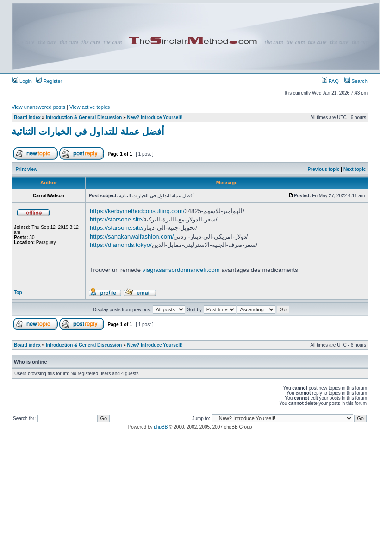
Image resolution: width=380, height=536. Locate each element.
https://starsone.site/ (116, 219)
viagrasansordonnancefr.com (181, 269)
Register (49, 81)
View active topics (89, 107)
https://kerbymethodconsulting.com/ (137, 211)
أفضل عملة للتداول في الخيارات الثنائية (88, 131)
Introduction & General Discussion (84, 117)
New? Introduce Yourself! (155, 117)
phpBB (161, 426)
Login (22, 81)
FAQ (330, 81)
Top (18, 292)
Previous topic (324, 169)
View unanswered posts (38, 107)
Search (356, 81)
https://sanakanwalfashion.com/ (132, 236)
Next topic (354, 169)
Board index (27, 117)
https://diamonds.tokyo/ (121, 244)
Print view (26, 169)
